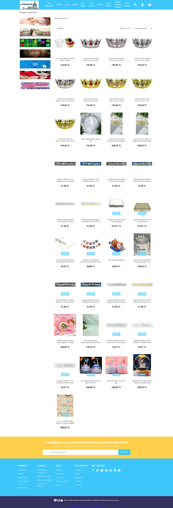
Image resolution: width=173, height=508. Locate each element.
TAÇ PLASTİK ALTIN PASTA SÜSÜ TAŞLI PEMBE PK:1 (116, 101)
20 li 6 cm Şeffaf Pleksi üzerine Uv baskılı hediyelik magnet (65, 423)
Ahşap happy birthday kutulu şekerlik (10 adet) (65, 341)
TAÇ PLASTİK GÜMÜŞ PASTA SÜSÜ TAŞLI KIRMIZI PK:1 (91, 60)
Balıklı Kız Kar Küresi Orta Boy (116, 382)
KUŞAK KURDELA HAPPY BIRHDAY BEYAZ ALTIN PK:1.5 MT (142, 302)
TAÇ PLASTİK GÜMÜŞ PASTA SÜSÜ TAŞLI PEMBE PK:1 (116, 60)
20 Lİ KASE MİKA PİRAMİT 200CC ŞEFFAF (65, 59)
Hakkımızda (22, 470)
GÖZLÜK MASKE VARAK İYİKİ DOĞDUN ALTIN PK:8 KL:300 (65, 262)
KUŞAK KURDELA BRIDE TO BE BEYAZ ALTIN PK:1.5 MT (91, 221)
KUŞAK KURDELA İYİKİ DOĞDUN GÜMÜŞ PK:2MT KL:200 (142, 342)
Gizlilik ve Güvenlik (43, 476)
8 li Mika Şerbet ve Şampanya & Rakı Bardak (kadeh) (90, 342)
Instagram (79, 478)
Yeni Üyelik (60, 474)
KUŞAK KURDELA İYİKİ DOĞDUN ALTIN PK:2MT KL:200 (65, 383)
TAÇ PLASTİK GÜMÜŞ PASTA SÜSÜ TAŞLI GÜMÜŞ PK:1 (142, 60)
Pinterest (78, 485)
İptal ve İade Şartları (44, 480)
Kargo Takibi (23, 488)
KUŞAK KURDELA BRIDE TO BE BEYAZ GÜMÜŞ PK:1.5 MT (65, 221)
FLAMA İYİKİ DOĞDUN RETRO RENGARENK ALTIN (91, 262)
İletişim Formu (23, 478)
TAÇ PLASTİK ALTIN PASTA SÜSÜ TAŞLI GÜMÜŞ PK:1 (142, 101)
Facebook (78, 470)
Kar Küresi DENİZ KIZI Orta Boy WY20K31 (91, 382)
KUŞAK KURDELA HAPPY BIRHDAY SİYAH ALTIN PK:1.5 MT (90, 302)
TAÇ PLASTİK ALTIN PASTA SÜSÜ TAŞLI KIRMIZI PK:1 (90, 101)
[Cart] (149, 5)
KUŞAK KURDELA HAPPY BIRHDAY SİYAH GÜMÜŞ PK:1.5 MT (65, 302)
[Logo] (29, 5)
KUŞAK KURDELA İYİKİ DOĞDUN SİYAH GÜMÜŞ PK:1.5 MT (65, 181)
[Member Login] (142, 5)
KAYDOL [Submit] (124, 452)
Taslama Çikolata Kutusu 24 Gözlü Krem (142, 221)
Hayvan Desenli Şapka (116, 260)
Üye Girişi (59, 478)
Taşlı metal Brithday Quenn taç (90, 140)
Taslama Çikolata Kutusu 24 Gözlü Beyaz (116, 221)
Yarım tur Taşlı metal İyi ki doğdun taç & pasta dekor (142, 140)
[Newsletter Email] (80, 452)
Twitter (77, 474)
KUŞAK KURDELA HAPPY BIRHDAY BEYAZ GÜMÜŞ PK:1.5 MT (116, 302)
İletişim (20, 474)
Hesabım (59, 470)
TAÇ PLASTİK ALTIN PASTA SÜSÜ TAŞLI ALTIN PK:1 (65, 141)
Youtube (78, 481)
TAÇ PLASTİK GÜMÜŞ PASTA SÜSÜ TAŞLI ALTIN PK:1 (65, 101)
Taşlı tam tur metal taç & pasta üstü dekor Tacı (142, 261)
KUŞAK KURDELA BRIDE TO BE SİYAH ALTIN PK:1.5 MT (142, 181)
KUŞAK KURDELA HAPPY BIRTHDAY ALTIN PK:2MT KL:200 (116, 342)
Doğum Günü (32, 12)
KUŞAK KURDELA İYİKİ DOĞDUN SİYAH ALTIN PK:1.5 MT (90, 181)
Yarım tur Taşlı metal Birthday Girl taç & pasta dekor (116, 141)
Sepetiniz (59, 485)
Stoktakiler (60, 28)
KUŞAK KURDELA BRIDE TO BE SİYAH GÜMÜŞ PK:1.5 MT (116, 181)
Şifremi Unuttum (62, 481)
